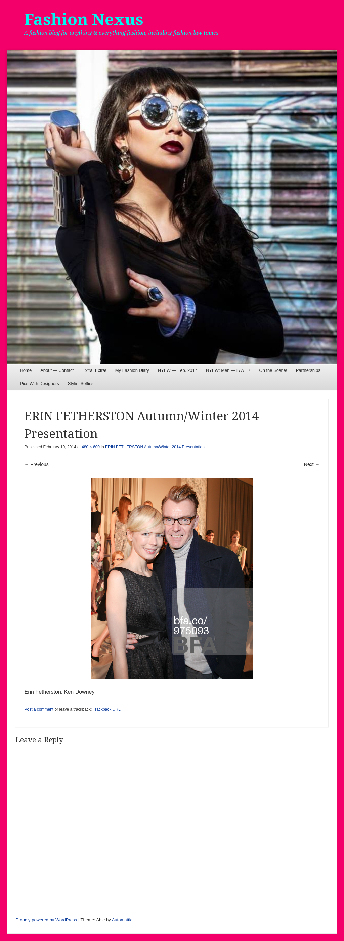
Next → (312, 464)
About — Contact (57, 370)
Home (26, 370)
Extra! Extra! (94, 370)
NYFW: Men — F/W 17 (228, 370)
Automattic (122, 919)
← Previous (36, 464)
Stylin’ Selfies (81, 383)
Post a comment (38, 709)
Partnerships (308, 370)
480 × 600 (91, 447)
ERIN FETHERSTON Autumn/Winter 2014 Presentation (155, 447)
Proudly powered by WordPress (46, 919)
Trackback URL (106, 709)
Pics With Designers (39, 383)
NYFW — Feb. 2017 (177, 370)
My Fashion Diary (132, 370)
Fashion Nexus (83, 19)
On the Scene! (273, 370)
